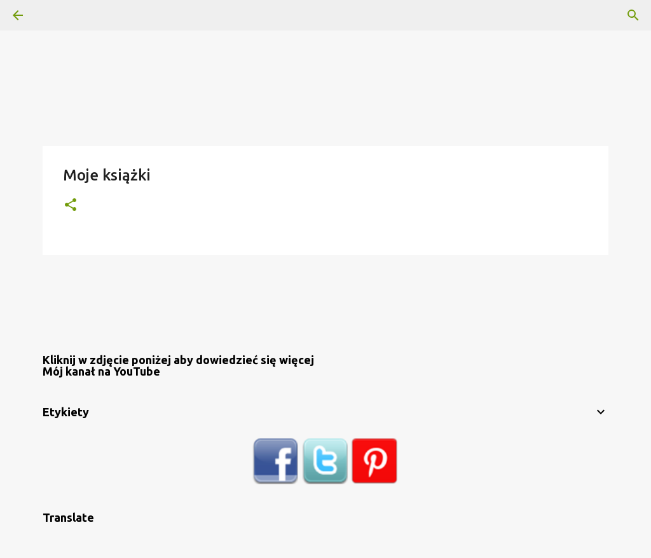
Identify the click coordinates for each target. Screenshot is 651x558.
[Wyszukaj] (53, 15)
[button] (70, 205)
